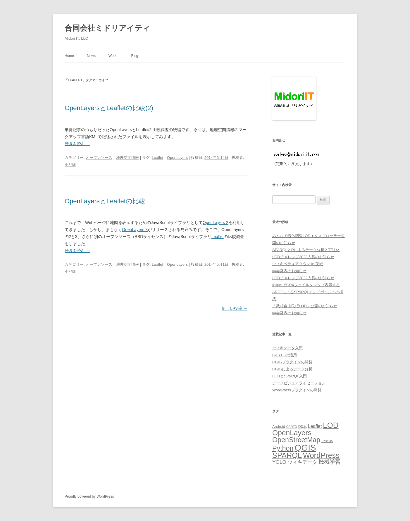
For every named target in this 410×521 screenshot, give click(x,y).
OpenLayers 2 (215, 222)
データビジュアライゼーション (298, 383)
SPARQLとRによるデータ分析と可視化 (306, 250)
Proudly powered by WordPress (89, 496)
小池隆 (70, 164)
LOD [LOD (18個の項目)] (330, 425)
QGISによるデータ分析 (292, 369)
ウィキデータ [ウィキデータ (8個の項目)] (302, 462)
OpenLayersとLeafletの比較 (105, 201)
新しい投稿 (234, 308)
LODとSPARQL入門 (289, 376)
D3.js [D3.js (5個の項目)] (302, 426)
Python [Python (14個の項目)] (282, 448)
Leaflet (157, 157)
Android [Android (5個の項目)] (278, 426)
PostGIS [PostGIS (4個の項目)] (327, 441)
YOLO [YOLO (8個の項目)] (279, 462)
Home (69, 56)
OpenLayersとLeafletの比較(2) (109, 108)
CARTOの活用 (284, 355)
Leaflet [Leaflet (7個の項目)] (315, 426)
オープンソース (99, 157)
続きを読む (77, 143)
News (91, 56)
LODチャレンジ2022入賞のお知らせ (303, 278)
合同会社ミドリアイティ (107, 28)
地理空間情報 (127, 157)
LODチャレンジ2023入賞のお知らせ (303, 257)
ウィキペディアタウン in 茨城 (297, 264)
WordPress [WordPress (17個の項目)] (321, 455)
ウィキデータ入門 (287, 348)
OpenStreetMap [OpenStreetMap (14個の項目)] (296, 440)
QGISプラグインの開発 (292, 362)
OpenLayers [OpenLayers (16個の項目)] (291, 433)
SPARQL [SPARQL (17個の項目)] (287, 455)
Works (113, 56)
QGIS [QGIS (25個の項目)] (305, 447)
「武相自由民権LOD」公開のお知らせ (304, 306)
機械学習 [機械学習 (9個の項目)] (329, 462)
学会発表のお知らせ (289, 271)
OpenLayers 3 (135, 229)
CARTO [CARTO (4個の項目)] (291, 426)
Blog (134, 56)
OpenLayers (177, 157)
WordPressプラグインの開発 (296, 390)
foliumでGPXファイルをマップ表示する (306, 285)
